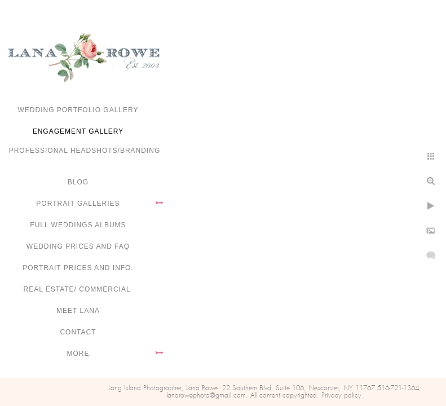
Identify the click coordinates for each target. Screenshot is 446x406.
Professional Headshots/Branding (85, 151)
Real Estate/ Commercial (78, 289)
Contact (78, 332)
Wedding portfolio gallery (78, 110)
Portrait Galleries (78, 204)
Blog (78, 182)
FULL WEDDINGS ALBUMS (78, 225)
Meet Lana (78, 311)
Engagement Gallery (78, 131)
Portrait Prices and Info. (78, 268)
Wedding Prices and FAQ (78, 246)
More (78, 354)
